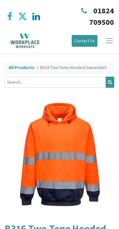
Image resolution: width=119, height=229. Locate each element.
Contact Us (84, 41)
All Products (21, 67)
